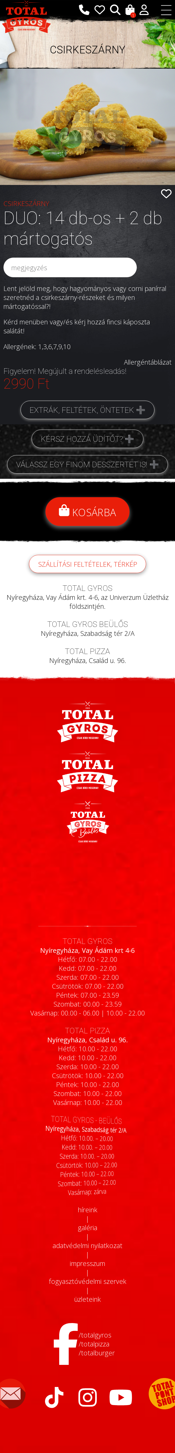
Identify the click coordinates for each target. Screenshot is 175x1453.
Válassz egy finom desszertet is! (81, 464)
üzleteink (87, 1299)
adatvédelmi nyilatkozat (87, 1245)
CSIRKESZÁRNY (87, 50)
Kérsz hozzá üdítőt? (82, 439)
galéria (87, 1227)
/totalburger (97, 1352)
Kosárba (87, 511)
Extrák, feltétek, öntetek (81, 410)
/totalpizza (94, 1343)
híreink (87, 1209)
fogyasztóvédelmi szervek (87, 1281)
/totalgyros (95, 1334)
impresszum (87, 1263)
